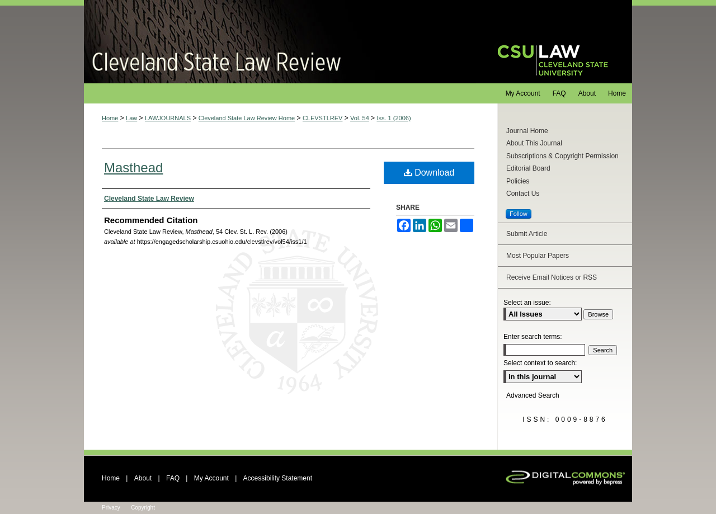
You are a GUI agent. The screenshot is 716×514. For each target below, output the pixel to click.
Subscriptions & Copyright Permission (562, 156)
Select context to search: (540, 363)
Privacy (111, 507)
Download (429, 172)
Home (110, 118)
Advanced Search (532, 395)
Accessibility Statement (277, 478)
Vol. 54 (359, 118)
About (143, 478)
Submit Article (526, 234)
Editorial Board (528, 168)
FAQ (173, 478)
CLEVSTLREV (323, 118)
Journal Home (527, 131)
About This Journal (534, 143)
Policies (517, 181)
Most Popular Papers (537, 256)
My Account (211, 478)
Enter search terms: (532, 337)
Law (131, 118)
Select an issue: (527, 302)
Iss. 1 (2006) (393, 118)
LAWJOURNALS (168, 118)
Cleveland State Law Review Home (247, 118)
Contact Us (522, 193)
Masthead (133, 167)
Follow (518, 213)
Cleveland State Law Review (280, 41)
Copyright (143, 507)
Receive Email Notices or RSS (551, 277)
